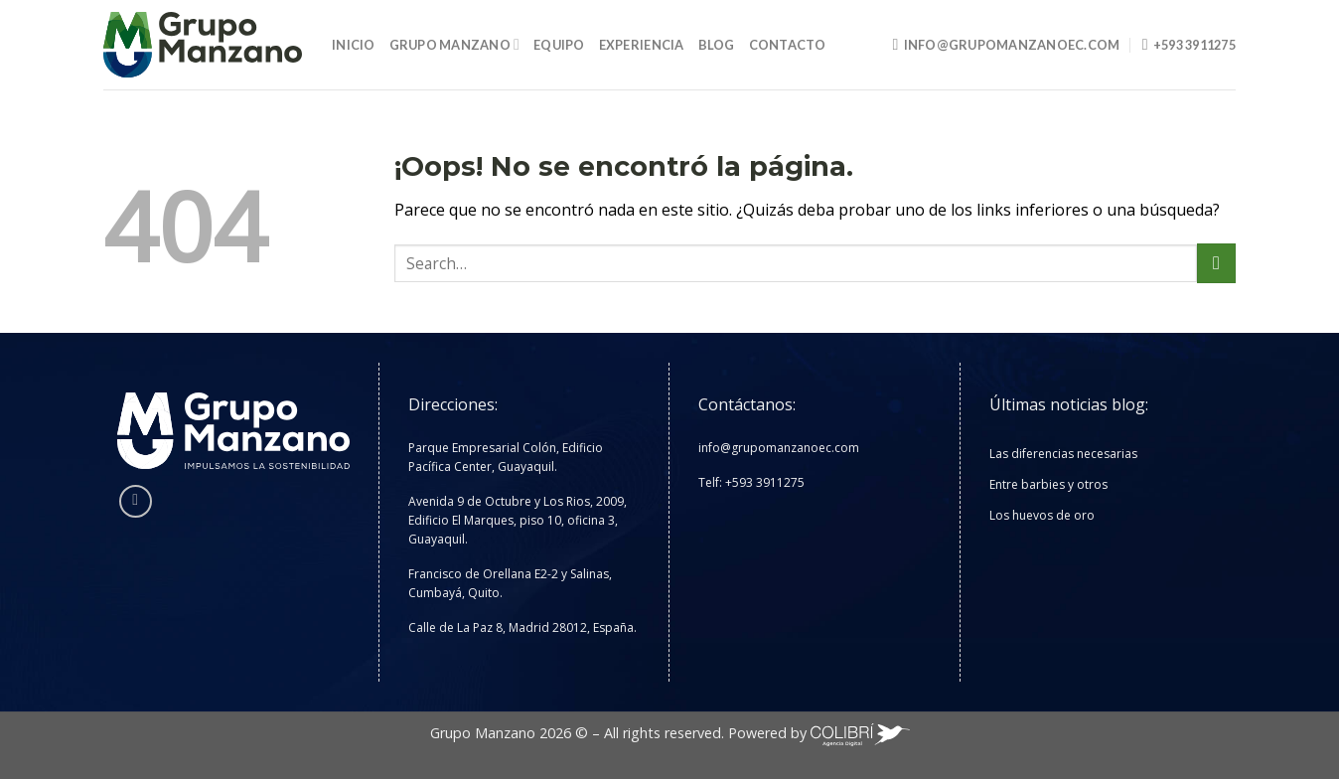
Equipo (559, 45)
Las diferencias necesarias (1063, 453)
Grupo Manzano (455, 44)
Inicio (353, 45)
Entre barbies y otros (1048, 484)
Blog (716, 45)
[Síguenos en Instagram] (135, 501)
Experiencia (641, 45)
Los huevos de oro (1042, 515)
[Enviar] (1216, 262)
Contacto (787, 45)
